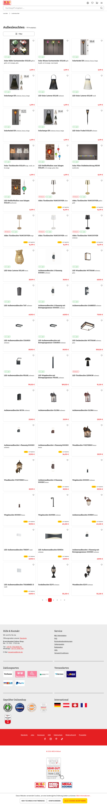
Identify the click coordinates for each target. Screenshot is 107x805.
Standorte (23, 638)
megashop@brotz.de (15, 652)
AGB (49, 735)
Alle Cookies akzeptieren (75, 801)
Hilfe (55, 650)
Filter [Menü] (18, 34)
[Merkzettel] (92, 3)
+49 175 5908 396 (17, 648)
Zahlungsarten (59, 644)
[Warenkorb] (97, 3)
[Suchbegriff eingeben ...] (53, 8)
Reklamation (58, 647)
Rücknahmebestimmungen (63, 641)
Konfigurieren (55, 801)
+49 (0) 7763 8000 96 (14, 647)
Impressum (41, 735)
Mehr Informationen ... (83, 796)
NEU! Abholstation (60, 635)
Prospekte (82, 735)
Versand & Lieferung (61, 653)
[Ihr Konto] (87, 3)
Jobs (32, 735)
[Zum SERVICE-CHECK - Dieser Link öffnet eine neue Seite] (53, 768)
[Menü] (101, 3)
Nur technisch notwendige (33, 801)
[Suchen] (101, 8)
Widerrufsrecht (71, 735)
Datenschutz (58, 735)
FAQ (55, 638)
